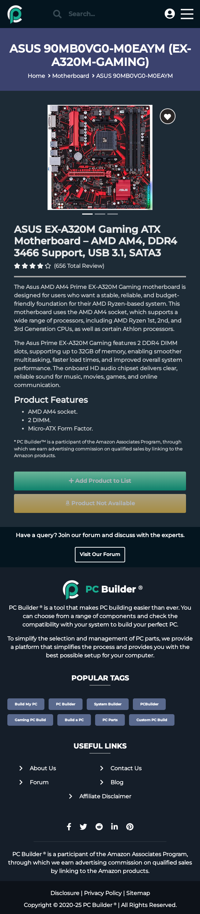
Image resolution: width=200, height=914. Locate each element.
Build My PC (26, 704)
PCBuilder (149, 704)
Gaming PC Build (30, 720)
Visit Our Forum (100, 554)
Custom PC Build (151, 720)
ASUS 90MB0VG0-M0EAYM (134, 76)
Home (36, 76)
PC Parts (109, 720)
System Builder (107, 704)
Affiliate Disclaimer (100, 796)
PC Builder (65, 704)
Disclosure (64, 893)
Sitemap (138, 893)
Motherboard (70, 76)
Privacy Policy (103, 893)
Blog (111, 782)
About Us (37, 768)
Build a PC (74, 720)
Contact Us (121, 768)
